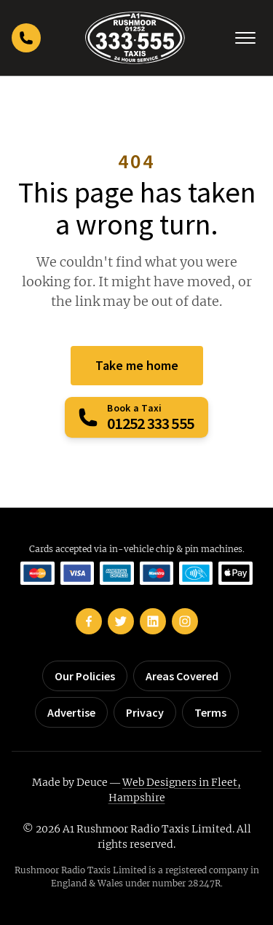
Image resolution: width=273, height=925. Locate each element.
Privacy (145, 712)
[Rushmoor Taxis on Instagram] (185, 621)
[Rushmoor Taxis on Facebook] (89, 621)
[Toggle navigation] (245, 38)
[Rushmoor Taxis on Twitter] (121, 621)
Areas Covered (182, 676)
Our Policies (85, 676)
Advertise (71, 712)
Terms (210, 712)
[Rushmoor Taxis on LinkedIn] (153, 621)
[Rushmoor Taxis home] (135, 38)
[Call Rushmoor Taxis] (26, 37)
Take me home (136, 365)
